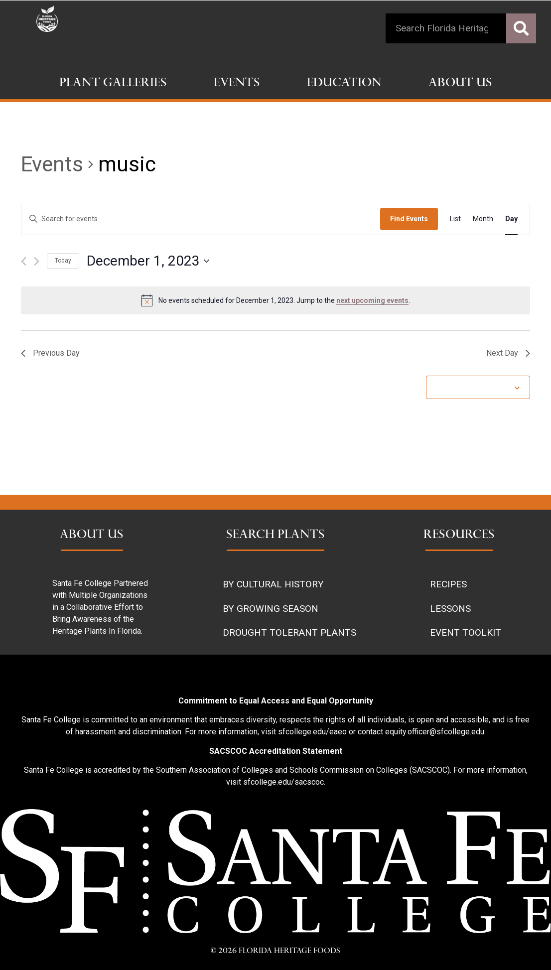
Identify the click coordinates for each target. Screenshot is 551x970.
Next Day (508, 353)
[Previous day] (23, 261)
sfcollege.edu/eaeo (312, 731)
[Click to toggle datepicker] (148, 261)
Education (344, 84)
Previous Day (50, 353)
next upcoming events (372, 300)
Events (237, 84)
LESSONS (450, 608)
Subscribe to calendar (472, 387)
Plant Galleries (113, 84)
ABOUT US (92, 536)
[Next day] (36, 261)
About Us (460, 84)
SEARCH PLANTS (275, 536)
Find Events (409, 219)
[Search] (521, 28)
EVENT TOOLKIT (465, 632)
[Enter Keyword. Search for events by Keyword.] (200, 219)
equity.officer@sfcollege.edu (434, 731)
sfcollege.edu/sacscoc (283, 782)
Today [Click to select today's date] (63, 260)
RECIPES (448, 584)
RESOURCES (459, 536)
